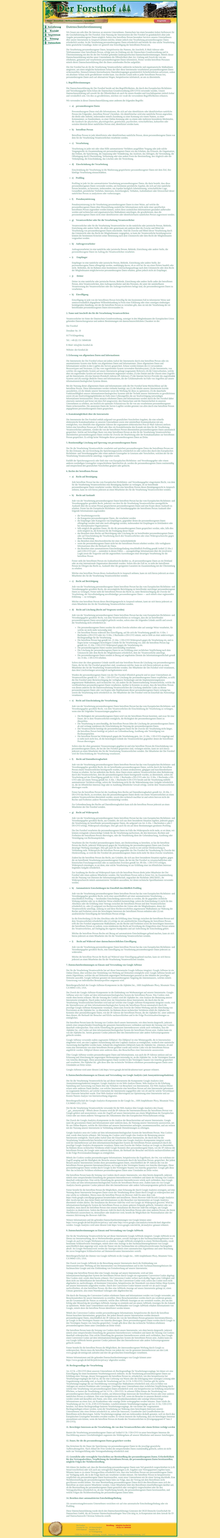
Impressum (52, 35)
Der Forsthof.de (85, 1534)
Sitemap (52, 39)
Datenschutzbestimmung (132, 1534)
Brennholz (59, 21)
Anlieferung (52, 27)
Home (49, 21)
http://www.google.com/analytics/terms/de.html (139, 1222)
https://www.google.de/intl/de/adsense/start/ (123, 1069)
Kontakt (52, 31)
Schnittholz (89, 21)
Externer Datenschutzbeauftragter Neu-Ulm (111, 1513)
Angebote (161, 21)
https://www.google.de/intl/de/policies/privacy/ (87, 1222)
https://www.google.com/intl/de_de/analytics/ (132, 1225)
